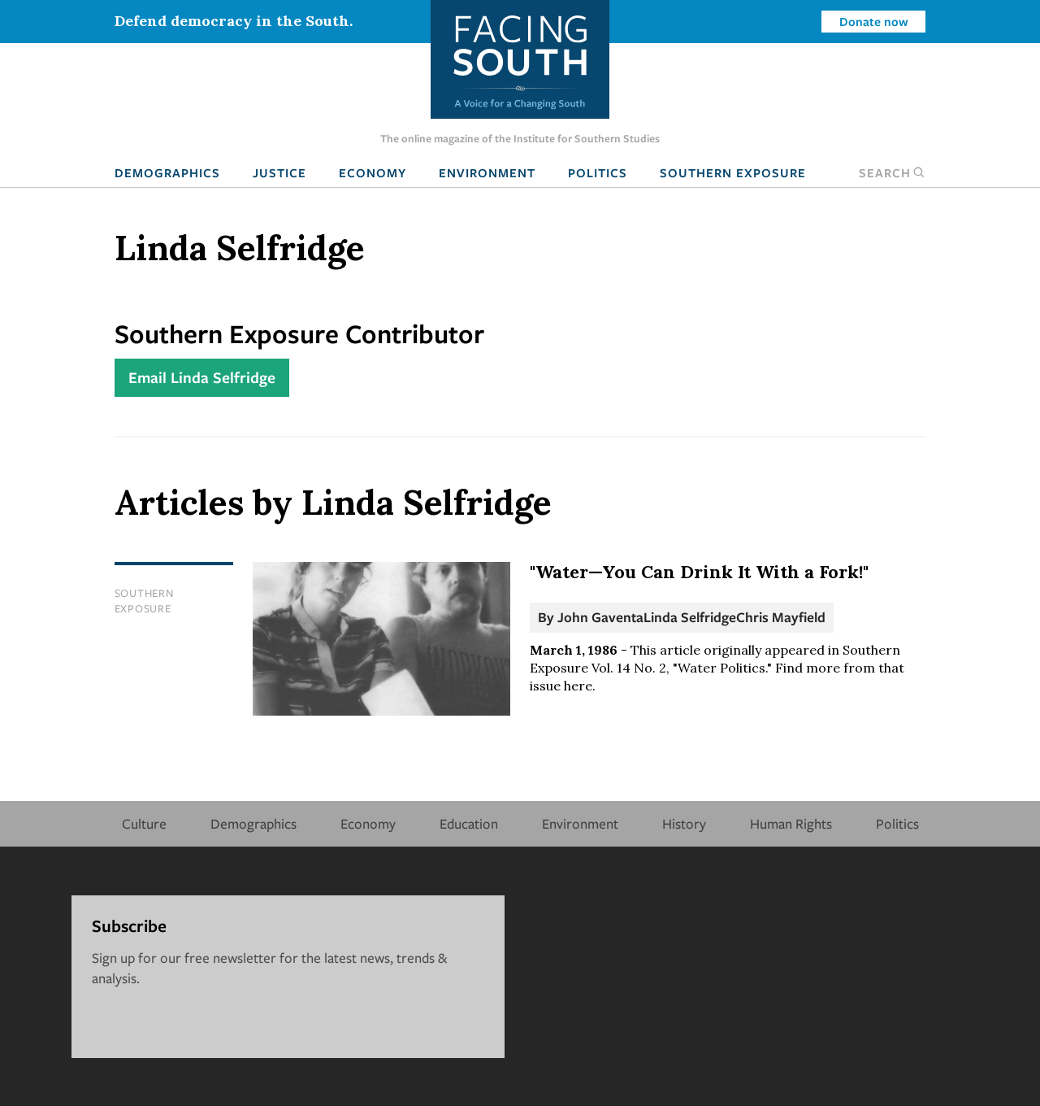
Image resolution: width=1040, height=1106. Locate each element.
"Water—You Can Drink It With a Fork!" (699, 571)
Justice (279, 172)
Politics (597, 172)
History (684, 823)
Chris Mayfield (781, 616)
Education (469, 823)
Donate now (873, 21)
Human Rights (791, 823)
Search (892, 172)
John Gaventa (600, 616)
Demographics (167, 172)
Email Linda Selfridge (201, 377)
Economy (372, 172)
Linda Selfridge (690, 616)
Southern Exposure (733, 172)
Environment (487, 172)
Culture (144, 823)
